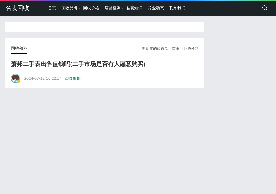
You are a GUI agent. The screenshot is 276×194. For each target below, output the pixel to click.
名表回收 (17, 8)
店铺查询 (113, 8)
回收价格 (91, 8)
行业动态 (156, 8)
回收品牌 (69, 8)
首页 (52, 8)
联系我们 (177, 8)
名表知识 (134, 8)
